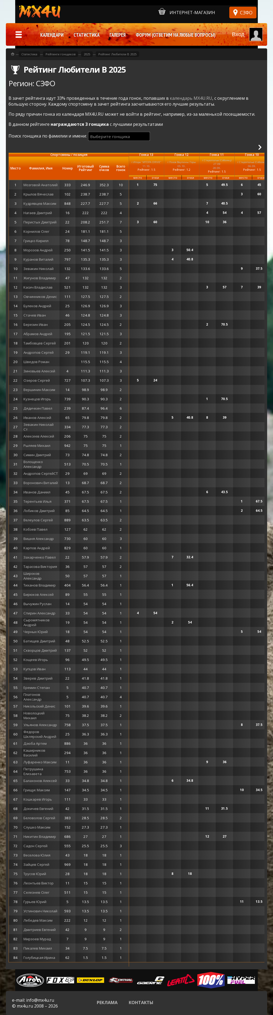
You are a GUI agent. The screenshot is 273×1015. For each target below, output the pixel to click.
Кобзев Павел (35, 529)
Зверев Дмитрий (38, 678)
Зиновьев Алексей (39, 371)
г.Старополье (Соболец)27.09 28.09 (216, 164)
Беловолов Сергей (39, 818)
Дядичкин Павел (37, 408)
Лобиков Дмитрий (39, 510)
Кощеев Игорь (35, 659)
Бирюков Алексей (38, 594)
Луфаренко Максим (40, 762)
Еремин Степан (36, 687)
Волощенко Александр (33, 464)
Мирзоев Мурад (37, 939)
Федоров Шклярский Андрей (39, 734)
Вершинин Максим (39, 389)
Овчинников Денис (40, 296)
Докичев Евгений (38, 808)
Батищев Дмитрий (39, 641)
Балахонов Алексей (40, 780)
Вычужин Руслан (37, 603)
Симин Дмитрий (37, 454)
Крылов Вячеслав (38, 194)
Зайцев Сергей (36, 864)
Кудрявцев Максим (39, 203)
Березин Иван (35, 324)
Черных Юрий (35, 631)
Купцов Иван (34, 669)
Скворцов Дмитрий (40, 650)
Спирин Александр (39, 613)
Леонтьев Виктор (38, 883)
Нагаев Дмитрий (37, 212)
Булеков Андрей (37, 305)
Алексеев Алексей (38, 436)
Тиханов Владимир (39, 585)
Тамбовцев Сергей (39, 343)
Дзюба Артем (35, 743)
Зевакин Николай (38, 268)
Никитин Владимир (39, 836)
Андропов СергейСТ (40, 473)
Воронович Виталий (40, 482)
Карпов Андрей (36, 548)
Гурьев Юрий (34, 901)
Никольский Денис (39, 706)
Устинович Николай (40, 911)
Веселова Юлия (36, 855)
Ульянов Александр (40, 724)
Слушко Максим (36, 827)
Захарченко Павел (39, 557)
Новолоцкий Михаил (34, 715)
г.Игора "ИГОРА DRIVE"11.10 (146, 164)
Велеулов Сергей (38, 520)
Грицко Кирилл (36, 240)
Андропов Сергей (38, 352)
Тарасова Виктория (40, 566)
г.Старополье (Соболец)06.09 (252, 164)
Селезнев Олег (36, 892)
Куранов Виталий (38, 259)
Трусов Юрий (34, 873)
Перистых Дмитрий (40, 222)
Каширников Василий (34, 753)
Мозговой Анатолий (40, 184)
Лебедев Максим (38, 920)
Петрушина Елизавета (33, 771)
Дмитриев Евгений (39, 929)
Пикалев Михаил (37, 948)
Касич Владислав (38, 287)
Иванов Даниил (36, 492)
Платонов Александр (32, 697)
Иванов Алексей (37, 417)
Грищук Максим (36, 790)
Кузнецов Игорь (37, 399)
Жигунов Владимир (39, 278)
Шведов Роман (36, 361)
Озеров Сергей (36, 380)
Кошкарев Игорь (37, 799)
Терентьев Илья (37, 501)
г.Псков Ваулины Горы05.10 (181, 164)
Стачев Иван (34, 315)
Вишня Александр (38, 538)
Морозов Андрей (38, 250)
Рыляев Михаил (36, 445)
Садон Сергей (35, 845)
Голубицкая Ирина (39, 957)
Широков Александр (32, 576)
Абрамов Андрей (37, 333)
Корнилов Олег (36, 231)
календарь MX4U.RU (191, 98)
